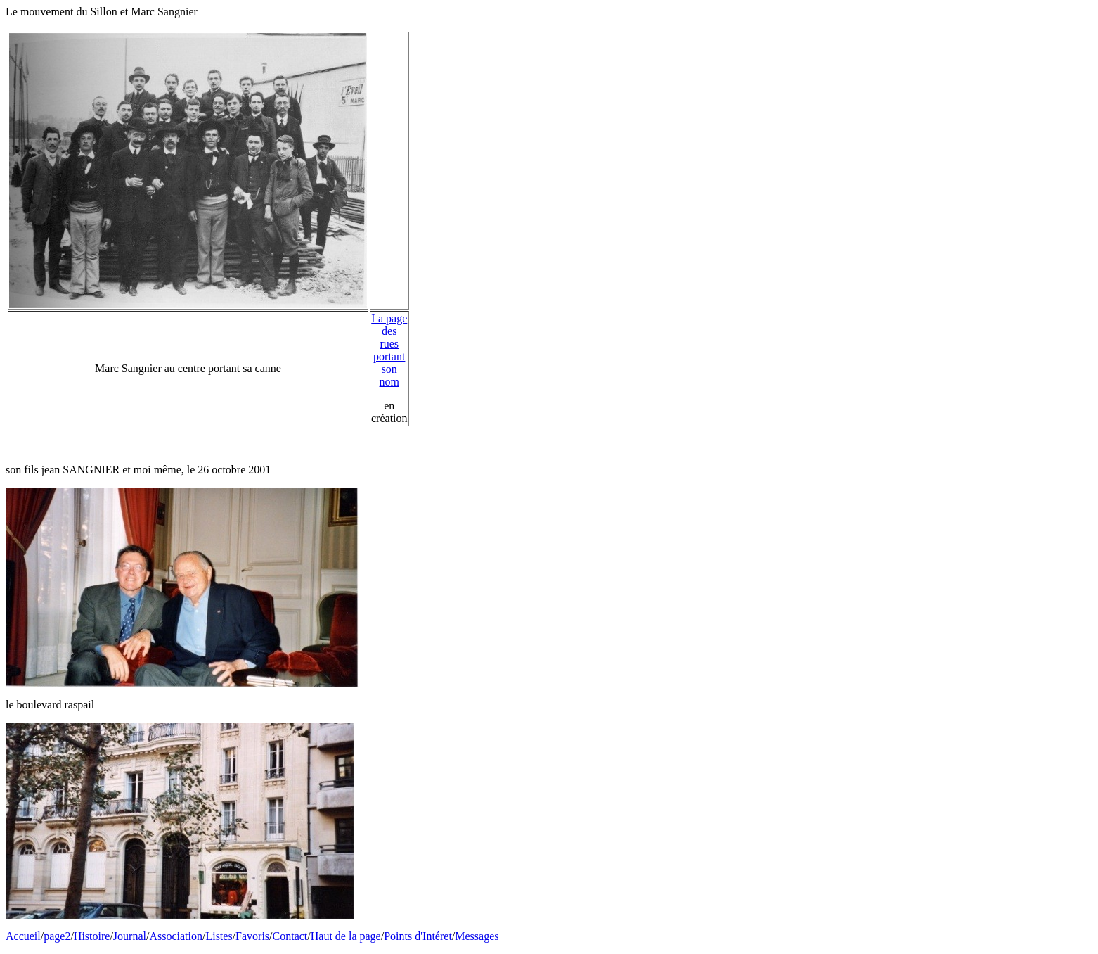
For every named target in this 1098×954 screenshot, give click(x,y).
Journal (129, 936)
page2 (57, 936)
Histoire (92, 936)
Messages (476, 936)
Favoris (252, 936)
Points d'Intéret (418, 936)
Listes (218, 936)
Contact (290, 936)
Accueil (23, 936)
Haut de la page (346, 936)
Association (175, 936)
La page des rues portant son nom (389, 350)
